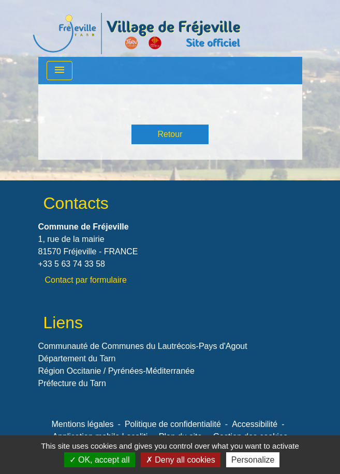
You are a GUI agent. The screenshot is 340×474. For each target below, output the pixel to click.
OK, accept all (99, 459)
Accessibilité (254, 424)
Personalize (253, 459)
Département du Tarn (77, 358)
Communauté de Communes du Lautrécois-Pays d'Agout (142, 346)
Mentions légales (83, 424)
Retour (169, 134)
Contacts (76, 203)
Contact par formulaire (86, 280)
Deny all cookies (180, 459)
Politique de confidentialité (173, 424)
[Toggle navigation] (59, 70)
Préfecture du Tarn (72, 383)
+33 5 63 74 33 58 (71, 263)
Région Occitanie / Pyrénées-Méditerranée (116, 370)
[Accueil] (137, 28)
